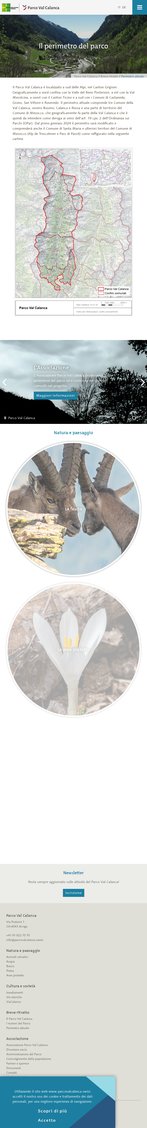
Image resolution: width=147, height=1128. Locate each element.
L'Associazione (135, 418)
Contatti (11, 1073)
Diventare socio (16, 1049)
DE (124, 7)
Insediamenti (14, 992)
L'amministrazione (142, 418)
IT (119, 7)
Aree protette (15, 975)
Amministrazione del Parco (24, 1054)
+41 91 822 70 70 (18, 935)
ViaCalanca (13, 1002)
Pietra (10, 971)
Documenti (13, 1068)
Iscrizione (73, 893)
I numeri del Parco (18, 1023)
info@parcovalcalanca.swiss (24, 940)
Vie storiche (14, 997)
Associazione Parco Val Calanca (27, 1045)
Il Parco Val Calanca (19, 1019)
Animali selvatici (17, 957)
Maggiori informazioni (55, 395)
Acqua (10, 961)
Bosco (10, 966)
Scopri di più (52, 1110)
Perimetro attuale (17, 1028)
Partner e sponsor (17, 1063)
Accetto (47, 1120)
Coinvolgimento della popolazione (28, 1059)
